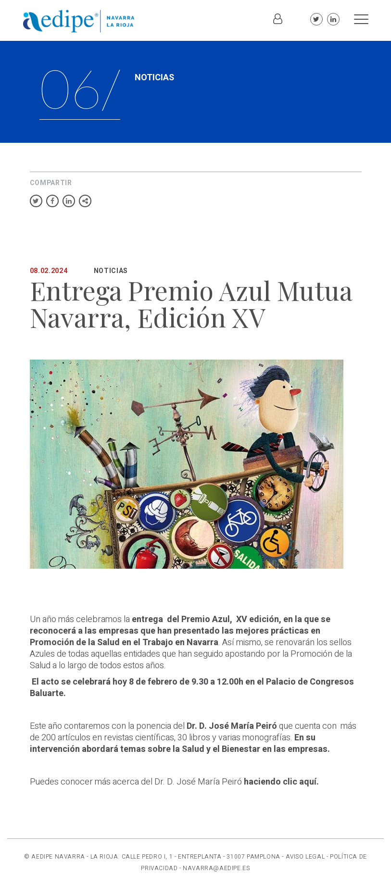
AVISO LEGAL (305, 856)
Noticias (111, 271)
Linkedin (333, 19)
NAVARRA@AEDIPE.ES (216, 868)
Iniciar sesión (278, 24)
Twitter (316, 19)
